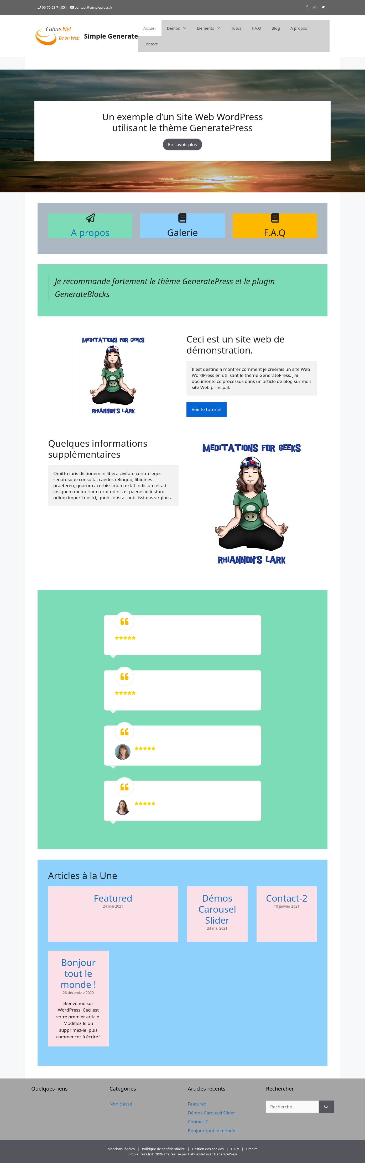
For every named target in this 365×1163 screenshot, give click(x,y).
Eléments (211, 28)
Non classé (120, 1104)
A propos (298, 28)
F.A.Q (256, 28)
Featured (113, 898)
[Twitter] (323, 7)
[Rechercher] (326, 1107)
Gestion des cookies (208, 1148)
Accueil (149, 28)
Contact (150, 43)
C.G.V (235, 1148)
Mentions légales (121, 1148)
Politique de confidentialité (163, 1148)
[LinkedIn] (315, 7)
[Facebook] (307, 7)
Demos (179, 28)
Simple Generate (111, 35)
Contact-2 (286, 898)
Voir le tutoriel (206, 409)
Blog (276, 28)
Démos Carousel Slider (217, 909)
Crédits (251, 1148)
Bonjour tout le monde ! (78, 973)
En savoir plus (182, 144)
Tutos (236, 28)
